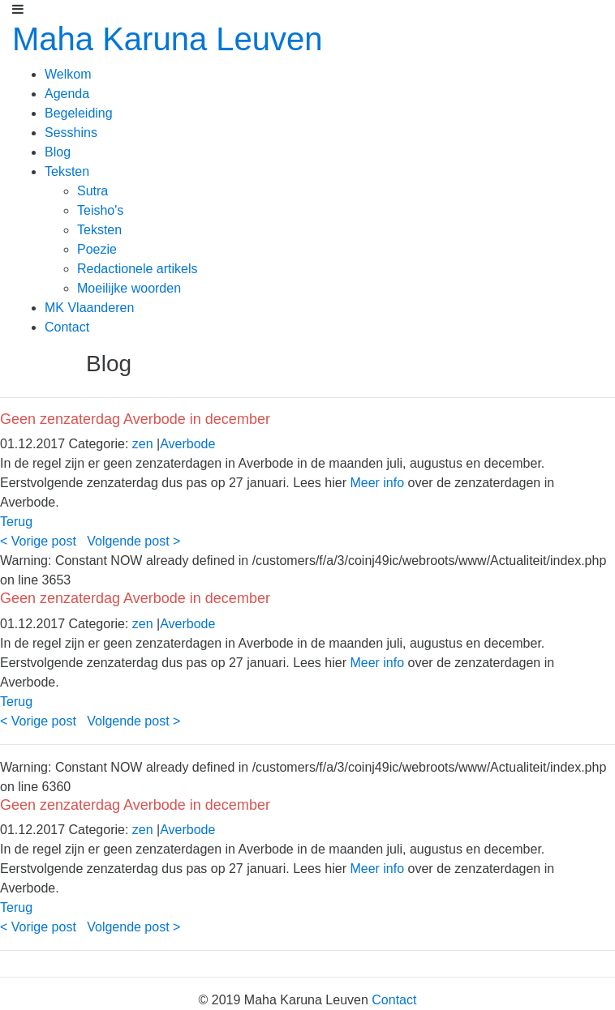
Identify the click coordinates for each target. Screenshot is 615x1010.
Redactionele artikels (137, 269)
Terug (16, 522)
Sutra (92, 191)
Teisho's (100, 210)
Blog (58, 152)
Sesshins (71, 132)
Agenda (67, 94)
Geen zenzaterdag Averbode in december (135, 419)
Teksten (67, 171)
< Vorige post (38, 541)
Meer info (377, 483)
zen (142, 444)
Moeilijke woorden (129, 288)
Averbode (187, 444)
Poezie (97, 249)
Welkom (68, 74)
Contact (67, 327)
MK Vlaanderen (89, 308)
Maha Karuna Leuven (167, 39)
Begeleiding (79, 113)
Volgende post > (133, 541)
